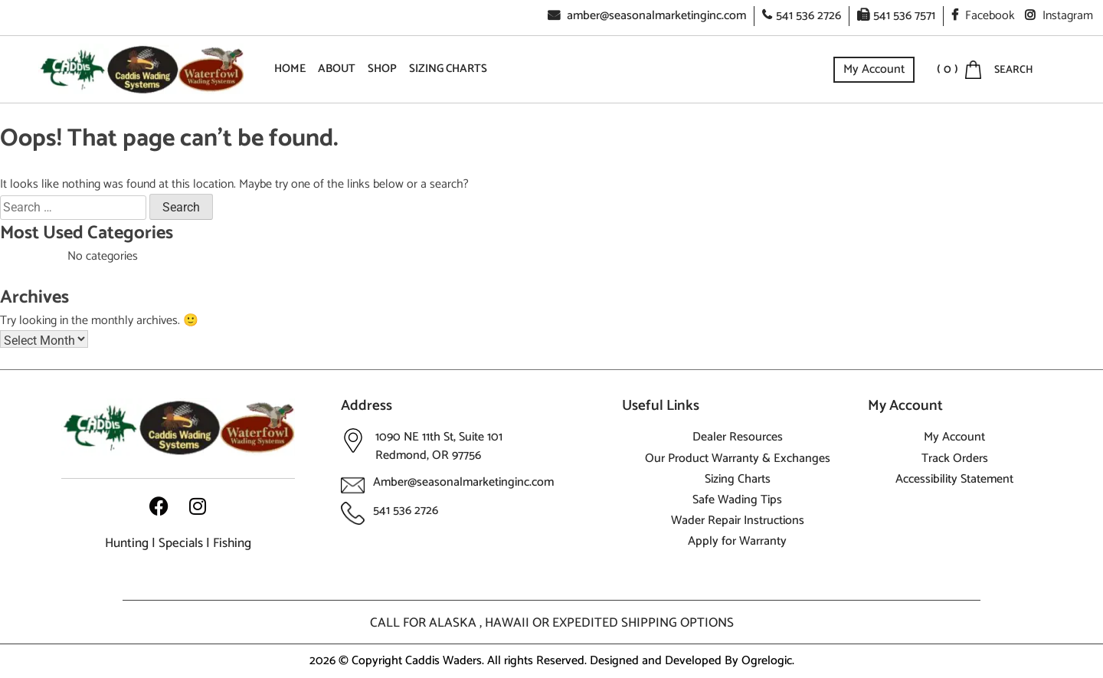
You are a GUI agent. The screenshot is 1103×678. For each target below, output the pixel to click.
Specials (181, 543)
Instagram (1059, 15)
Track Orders (954, 458)
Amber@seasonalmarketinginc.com (463, 482)
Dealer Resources (737, 437)
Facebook (983, 15)
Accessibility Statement (954, 479)
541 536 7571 (896, 15)
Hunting (127, 543)
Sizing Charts (448, 69)
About (336, 69)
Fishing (232, 543)
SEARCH (1013, 70)
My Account (874, 69)
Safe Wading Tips (737, 500)
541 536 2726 (801, 15)
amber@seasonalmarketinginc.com (647, 15)
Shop (382, 69)
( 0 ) (947, 70)
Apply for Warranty (737, 541)
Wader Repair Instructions (737, 520)
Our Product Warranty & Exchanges (737, 458)
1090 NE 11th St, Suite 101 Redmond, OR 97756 (438, 446)
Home (290, 69)
